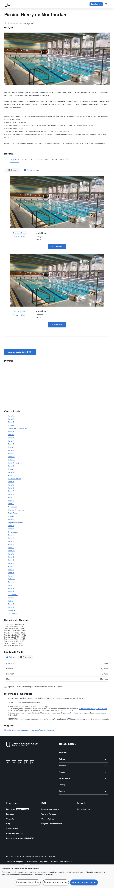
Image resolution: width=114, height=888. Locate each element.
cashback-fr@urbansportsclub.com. (93, 709)
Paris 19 (11, 416)
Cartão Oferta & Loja (14, 833)
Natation (41, 233)
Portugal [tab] (83, 784)
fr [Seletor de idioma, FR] (107, 4)
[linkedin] (14, 762)
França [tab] (83, 772)
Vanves (11, 435)
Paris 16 (11, 592)
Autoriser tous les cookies (83, 882)
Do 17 (32, 160)
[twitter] (20, 762)
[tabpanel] (57, 671)
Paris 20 (11, 419)
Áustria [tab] (83, 791)
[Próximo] (67, 159)
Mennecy (11, 425)
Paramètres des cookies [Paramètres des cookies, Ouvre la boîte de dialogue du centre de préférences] (27, 882)
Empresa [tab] (25, 657)
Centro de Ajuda (83, 809)
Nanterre (11, 610)
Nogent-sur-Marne (15, 523)
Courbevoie (13, 595)
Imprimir (44, 862)
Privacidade (32, 862)
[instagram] (8, 762)
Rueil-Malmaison (15, 463)
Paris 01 (11, 441)
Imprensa (10, 814)
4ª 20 (54, 160)
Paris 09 (11, 519)
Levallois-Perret (14, 479)
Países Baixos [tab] (83, 778)
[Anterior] (6, 159)
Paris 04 (11, 576)
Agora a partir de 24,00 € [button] (19, 352)
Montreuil (12, 469)
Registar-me (96, 4)
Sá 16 (24, 160)
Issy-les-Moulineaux (16, 510)
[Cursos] (13, 170)
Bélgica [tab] (83, 759)
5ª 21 (62, 160)
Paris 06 (11, 457)
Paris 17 (11, 422)
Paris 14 (11, 494)
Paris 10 (11, 497)
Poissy (10, 447)
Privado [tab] (11, 657)
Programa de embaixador (51, 824)
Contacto (10, 819)
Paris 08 (11, 450)
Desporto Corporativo (50, 809)
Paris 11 (11, 557)
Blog (8, 824)
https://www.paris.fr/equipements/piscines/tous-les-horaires (29, 730)
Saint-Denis (12, 513)
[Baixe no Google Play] (34, 754)
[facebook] (26, 762)
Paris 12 (11, 466)
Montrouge (12, 507)
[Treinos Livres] (32, 170)
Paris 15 (11, 454)
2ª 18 (40, 160)
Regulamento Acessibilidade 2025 (20, 838)
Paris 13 (11, 444)
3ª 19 (47, 160)
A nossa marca (12, 829)
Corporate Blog (47, 819)
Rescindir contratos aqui (61, 862)
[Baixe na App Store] (15, 754)
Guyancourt (13, 532)
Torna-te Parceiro (48, 814)
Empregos (10, 809)
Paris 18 (11, 432)
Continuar (57, 246)
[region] (57, 876)
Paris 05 (11, 563)
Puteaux (11, 579)
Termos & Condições (14, 862)
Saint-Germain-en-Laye (17, 428)
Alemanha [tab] (83, 752)
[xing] (32, 762)
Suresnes (11, 460)
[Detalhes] (57, 202)
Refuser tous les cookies (55, 882)
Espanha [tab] (83, 765)
